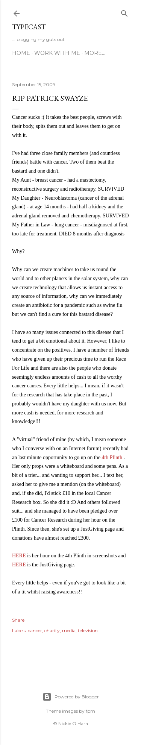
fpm (90, 711)
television (88, 630)
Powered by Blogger (70, 696)
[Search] (124, 12)
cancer (35, 630)
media (69, 630)
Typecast (28, 27)
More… (94, 53)
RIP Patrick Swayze (50, 98)
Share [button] (18, 620)
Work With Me (57, 53)
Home (21, 53)
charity (52, 630)
